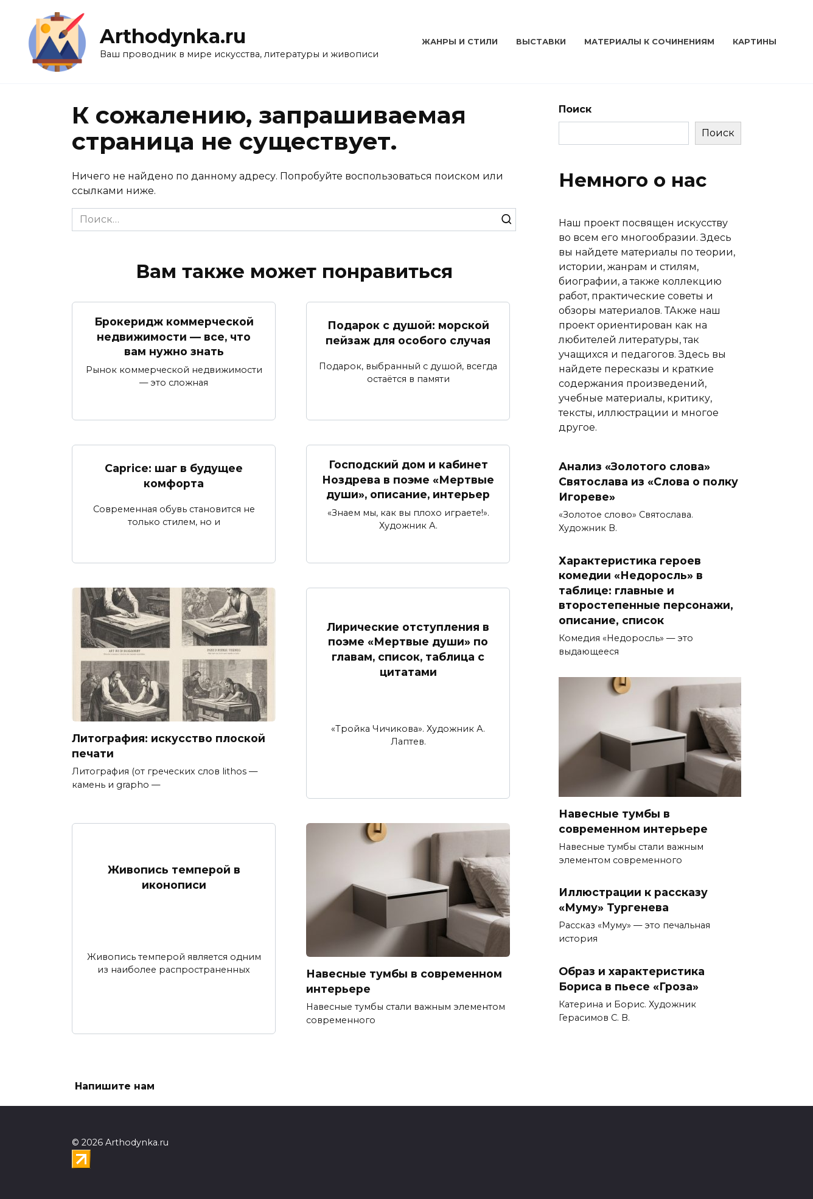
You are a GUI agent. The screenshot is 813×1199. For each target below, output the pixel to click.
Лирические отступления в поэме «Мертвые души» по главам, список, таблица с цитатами (408, 649)
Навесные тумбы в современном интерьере (404, 981)
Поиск (575, 109)
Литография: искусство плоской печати (168, 746)
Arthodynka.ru (173, 36)
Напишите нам (115, 1086)
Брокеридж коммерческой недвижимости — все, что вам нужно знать (174, 336)
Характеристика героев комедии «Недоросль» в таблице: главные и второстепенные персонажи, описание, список (646, 590)
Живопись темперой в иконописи (174, 877)
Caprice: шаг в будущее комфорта (174, 476)
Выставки (541, 41)
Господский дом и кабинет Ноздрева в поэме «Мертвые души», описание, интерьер (408, 479)
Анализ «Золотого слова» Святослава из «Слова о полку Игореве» (648, 481)
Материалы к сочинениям (649, 41)
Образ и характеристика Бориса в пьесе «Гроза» (632, 979)
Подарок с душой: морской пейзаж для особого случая (408, 333)
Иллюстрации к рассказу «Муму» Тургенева (633, 900)
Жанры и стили (460, 41)
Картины (754, 41)
